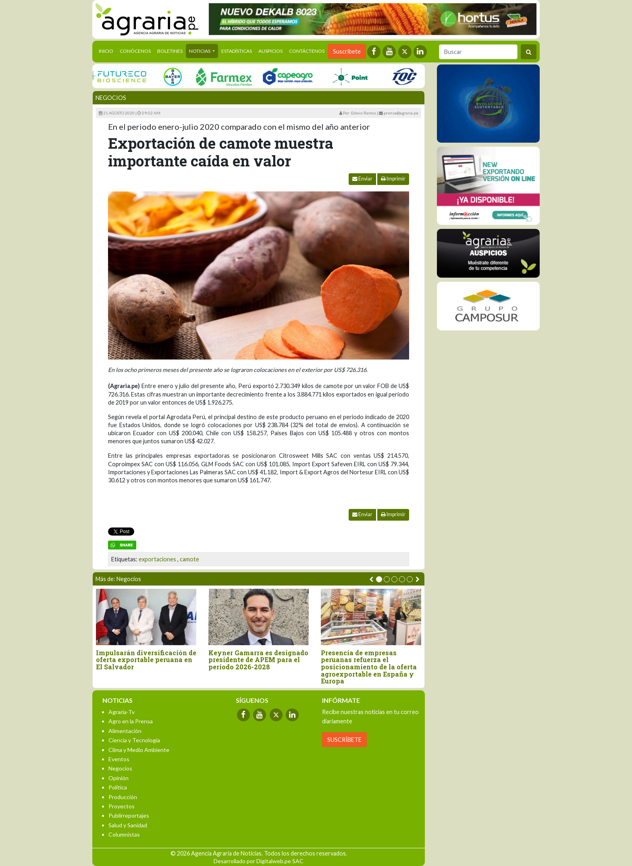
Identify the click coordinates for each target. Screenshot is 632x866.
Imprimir (393, 179)
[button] (379, 579)
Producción (122, 796)
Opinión (118, 778)
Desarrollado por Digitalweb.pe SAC (259, 861)
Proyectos (121, 806)
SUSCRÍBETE (344, 739)
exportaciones (157, 559)
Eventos (118, 759)
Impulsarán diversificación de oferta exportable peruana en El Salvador (146, 660)
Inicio (107, 50)
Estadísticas (236, 51)
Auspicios (270, 51)
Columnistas (124, 834)
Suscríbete (347, 51)
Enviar (362, 179)
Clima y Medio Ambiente (138, 749)
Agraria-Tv (121, 711)
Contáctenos (306, 51)
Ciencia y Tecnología (134, 740)
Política (117, 787)
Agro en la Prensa (130, 721)
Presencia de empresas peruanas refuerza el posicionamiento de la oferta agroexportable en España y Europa (369, 667)
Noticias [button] (200, 51)
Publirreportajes (128, 815)
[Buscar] (478, 51)
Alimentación (124, 730)
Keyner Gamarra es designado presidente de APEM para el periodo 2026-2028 (258, 660)
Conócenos (135, 51)
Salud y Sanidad (127, 825)
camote (189, 559)
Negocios (111, 97)
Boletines (170, 51)
